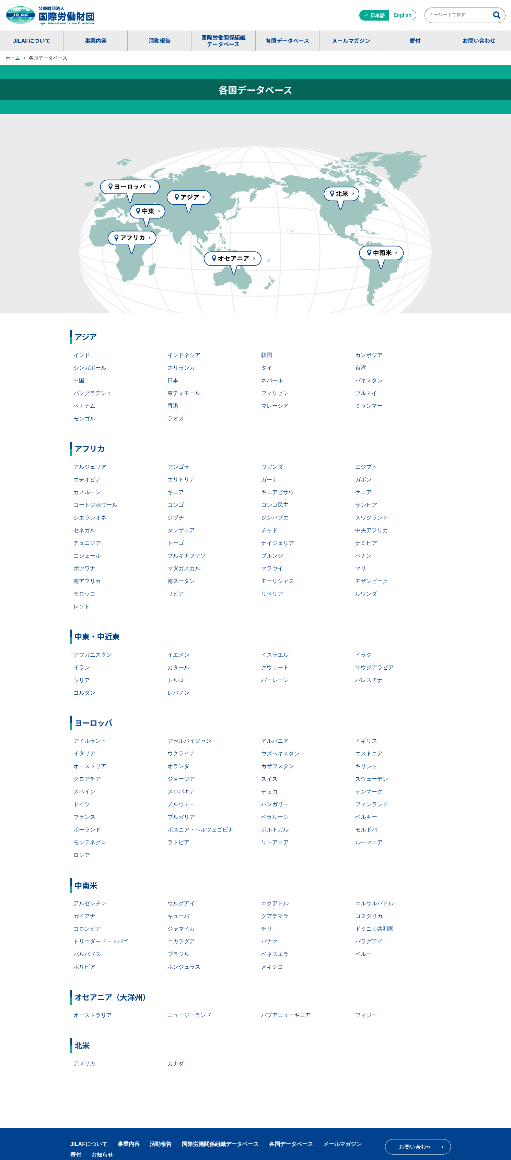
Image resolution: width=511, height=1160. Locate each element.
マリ (360, 568)
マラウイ (272, 568)
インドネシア (183, 355)
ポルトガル (275, 830)
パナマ (269, 941)
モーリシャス (277, 581)
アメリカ (84, 1063)
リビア (175, 594)
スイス (269, 779)
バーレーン (275, 680)
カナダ (175, 1063)
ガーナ (269, 479)
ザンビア (366, 505)
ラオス (175, 418)
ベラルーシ (275, 817)
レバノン (178, 693)
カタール (178, 667)
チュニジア (87, 543)
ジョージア (181, 779)
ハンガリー (275, 804)
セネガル (84, 530)
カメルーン (87, 492)
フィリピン (275, 393)
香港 (172, 406)
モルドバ (366, 830)
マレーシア (275, 406)
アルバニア (275, 741)
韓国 (266, 355)
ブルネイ (366, 393)
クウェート (275, 667)
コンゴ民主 (275, 505)
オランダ (178, 766)
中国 (78, 380)
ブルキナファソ (186, 556)
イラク (363, 655)
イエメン (178, 655)
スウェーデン (371, 779)
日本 (172, 380)
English (402, 15)
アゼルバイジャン (189, 741)
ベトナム (84, 406)
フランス (84, 817)
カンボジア (369, 355)
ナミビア (366, 543)
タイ (266, 368)
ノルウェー (181, 804)
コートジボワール (95, 505)
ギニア (175, 492)
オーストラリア (92, 1015)
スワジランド (371, 518)
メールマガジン (351, 40)
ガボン (363, 479)
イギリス (366, 741)
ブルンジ (272, 556)
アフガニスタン (92, 655)
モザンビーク (371, 581)
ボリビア (84, 967)
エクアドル (275, 903)
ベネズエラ (275, 954)
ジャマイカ (181, 929)
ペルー (363, 954)
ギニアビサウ (277, 492)
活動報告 (160, 40)
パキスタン (369, 380)
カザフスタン (277, 766)
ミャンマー (369, 406)
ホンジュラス (183, 967)
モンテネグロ (89, 842)
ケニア (363, 492)
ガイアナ (84, 916)
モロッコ (84, 594)
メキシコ (272, 967)
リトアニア (275, 842)
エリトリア (181, 479)
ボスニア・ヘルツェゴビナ (200, 830)
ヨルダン (84, 693)
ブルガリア (181, 817)
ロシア (81, 855)
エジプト (366, 467)
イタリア (84, 753)
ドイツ (81, 804)
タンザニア (181, 530)
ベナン (363, 556)
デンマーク (369, 791)
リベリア (272, 594)
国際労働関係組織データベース (223, 40)
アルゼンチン (89, 903)
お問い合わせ (479, 40)
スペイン (84, 791)
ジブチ (175, 518)
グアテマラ (275, 916)
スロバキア (181, 791)
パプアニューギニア (286, 1015)
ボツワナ (84, 568)
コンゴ (175, 505)
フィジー (366, 1015)
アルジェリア (89, 467)
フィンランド (371, 804)
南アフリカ (87, 581)
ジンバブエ (275, 518)
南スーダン (181, 581)
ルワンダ (366, 594)
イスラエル (275, 655)
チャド (269, 530)
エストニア (369, 753)
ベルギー (366, 817)
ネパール (272, 380)
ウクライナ (181, 753)
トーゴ (175, 543)
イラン (81, 667)
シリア (81, 680)
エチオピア (87, 479)
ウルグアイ (181, 903)
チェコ (269, 791)
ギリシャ (366, 766)
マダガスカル (183, 568)
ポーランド (87, 830)
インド (81, 355)
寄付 (414, 40)
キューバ (178, 916)
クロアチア (87, 779)
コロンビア (87, 929)
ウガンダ (272, 467)
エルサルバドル (374, 903)
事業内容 (96, 40)
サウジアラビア (374, 667)
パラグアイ (369, 941)
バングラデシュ (92, 393)
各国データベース (287, 40)
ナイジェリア (277, 543)
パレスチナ (369, 680)
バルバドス (87, 954)
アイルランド (89, 741)
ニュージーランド (189, 1015)
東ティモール (183, 393)
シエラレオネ (89, 518)
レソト (81, 606)
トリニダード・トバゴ (100, 941)
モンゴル (84, 418)
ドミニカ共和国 (374, 929)
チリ (266, 929)
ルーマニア (369, 842)
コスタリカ (369, 916)
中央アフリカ (371, 530)
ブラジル (178, 954)
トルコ (175, 680)
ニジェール (87, 556)
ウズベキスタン (280, 753)
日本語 (377, 15)
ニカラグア (181, 941)
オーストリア (89, 766)
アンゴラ (178, 467)
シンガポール (89, 368)
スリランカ (181, 368)
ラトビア (178, 842)
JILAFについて (31, 40)
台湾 (360, 368)
